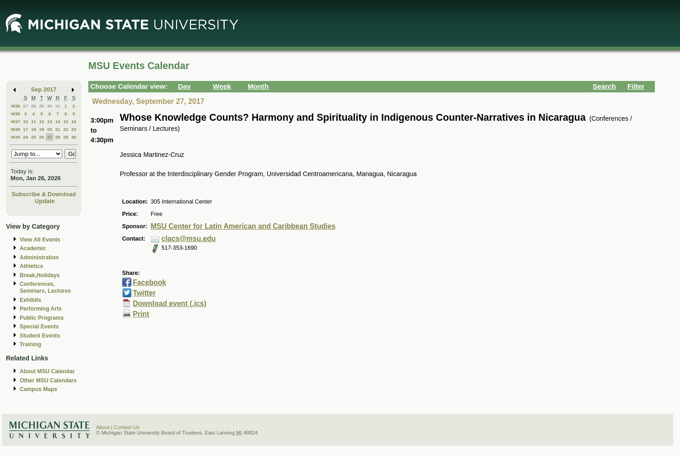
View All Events (40, 239)
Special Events (39, 326)
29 (41, 105)
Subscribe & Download (43, 194)
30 (49, 105)
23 (73, 129)
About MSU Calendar (47, 371)
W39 (15, 136)
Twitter (144, 293)
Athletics (31, 266)
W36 (15, 113)
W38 (15, 129)
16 (73, 121)
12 (41, 121)
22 (65, 129)
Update (45, 201)
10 (25, 121)
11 (33, 121)
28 (33, 105)
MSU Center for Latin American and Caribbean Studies (243, 226)
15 (65, 121)
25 (33, 136)
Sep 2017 (44, 89)
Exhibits (30, 300)
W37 (15, 121)
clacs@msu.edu (189, 238)
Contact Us (127, 427)
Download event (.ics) (169, 303)
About (103, 427)
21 (57, 129)
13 (49, 121)
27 (25, 105)
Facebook (149, 282)
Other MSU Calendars (48, 380)
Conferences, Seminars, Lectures (45, 287)
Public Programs (42, 318)
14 (57, 121)
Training (30, 344)
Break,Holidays (40, 275)
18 (33, 129)
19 (41, 129)
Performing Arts (41, 309)
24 (25, 136)
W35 (15, 105)
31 (57, 105)
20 (49, 129)
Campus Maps (38, 389)
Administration (39, 257)
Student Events (40, 336)
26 (41, 136)
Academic (33, 248)
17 (25, 129)
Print (141, 314)
